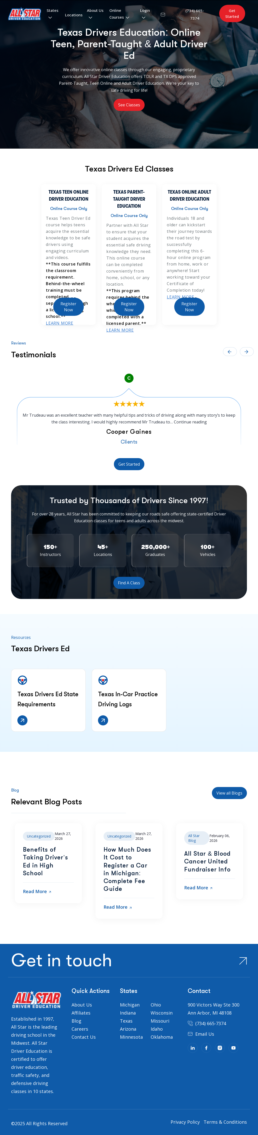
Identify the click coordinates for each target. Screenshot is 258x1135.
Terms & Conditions (225, 1122)
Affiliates (81, 1013)
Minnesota (131, 1037)
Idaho (157, 1029)
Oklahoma (162, 1037)
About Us (95, 10)
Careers (80, 1029)
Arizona (128, 1029)
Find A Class (129, 583)
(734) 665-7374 (210, 1023)
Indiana (128, 1013)
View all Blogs (229, 793)
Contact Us (84, 1037)
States (52, 10)
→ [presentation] (247, 351)
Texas (126, 1021)
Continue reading (190, 422)
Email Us (204, 1034)
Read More (37, 891)
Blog (76, 1021)
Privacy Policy (185, 1122)
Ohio (156, 1005)
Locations (74, 14)
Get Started (232, 13)
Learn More (59, 323)
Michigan (130, 1005)
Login (145, 10)
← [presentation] (230, 351)
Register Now (68, 307)
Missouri (160, 1021)
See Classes (129, 105)
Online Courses (116, 14)
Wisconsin (162, 1013)
